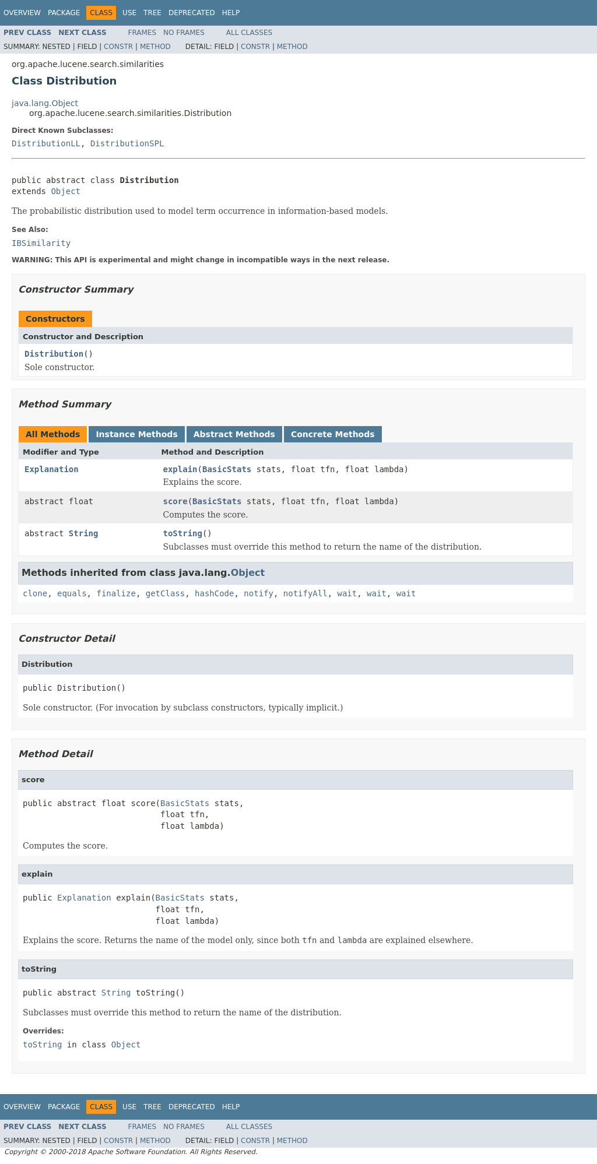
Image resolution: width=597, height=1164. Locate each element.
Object (65, 191)
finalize (115, 593)
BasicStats (226, 469)
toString (182, 533)
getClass (165, 593)
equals (72, 593)
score (175, 501)
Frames (142, 33)
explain (180, 469)
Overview (22, 13)
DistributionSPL (127, 143)
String (84, 533)
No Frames (184, 33)
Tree (152, 13)
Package (64, 13)
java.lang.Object (45, 103)
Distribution (53, 353)
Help (231, 13)
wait (347, 593)
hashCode (214, 593)
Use (129, 13)
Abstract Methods (234, 434)
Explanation (51, 469)
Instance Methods (136, 434)
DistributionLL (46, 143)
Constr (118, 47)
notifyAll (305, 593)
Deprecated (191, 13)
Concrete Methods (333, 434)
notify (258, 593)
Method (155, 47)
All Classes (249, 33)
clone (35, 593)
